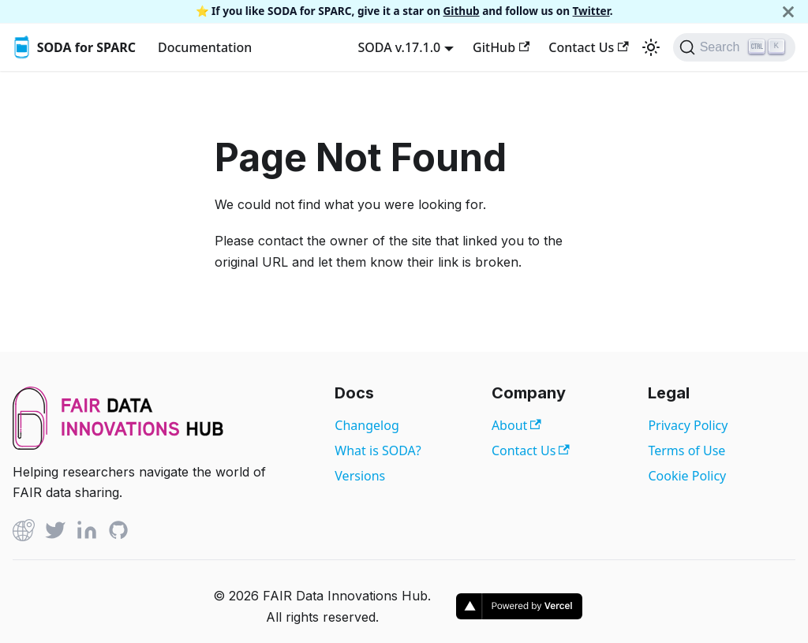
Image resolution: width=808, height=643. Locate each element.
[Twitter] (55, 533)
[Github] (24, 533)
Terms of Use (686, 450)
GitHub (501, 47)
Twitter (591, 10)
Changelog (366, 425)
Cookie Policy (687, 475)
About (516, 425)
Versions (360, 475)
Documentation (205, 47)
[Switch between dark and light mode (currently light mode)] (651, 47)
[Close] (788, 11)
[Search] (734, 47)
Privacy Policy (688, 425)
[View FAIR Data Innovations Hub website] (118, 445)
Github (461, 10)
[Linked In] (87, 533)
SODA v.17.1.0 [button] (398, 47)
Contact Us (588, 47)
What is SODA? (378, 450)
